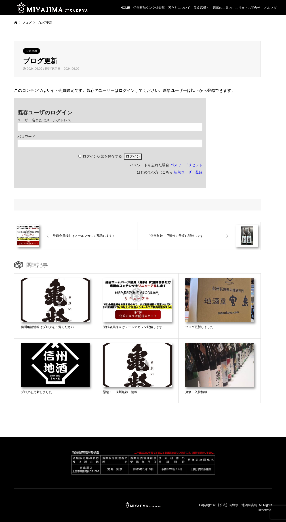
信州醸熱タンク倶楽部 (149, 7)
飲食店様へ (201, 7)
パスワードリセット (186, 165)
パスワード (26, 137)
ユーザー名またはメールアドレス (44, 120)
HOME (125, 7)
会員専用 (31, 51)
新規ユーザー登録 (188, 172)
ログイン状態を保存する (102, 156)
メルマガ (270, 7)
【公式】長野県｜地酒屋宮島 (237, 505)
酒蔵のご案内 (222, 7)
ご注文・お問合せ (247, 7)
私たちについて (179, 7)
